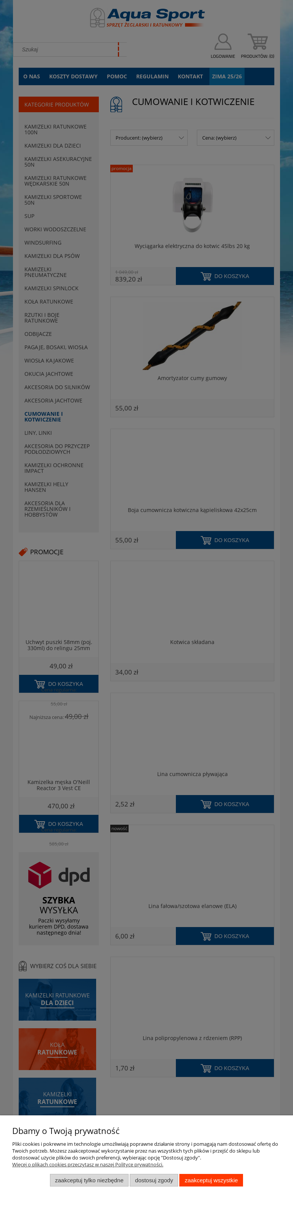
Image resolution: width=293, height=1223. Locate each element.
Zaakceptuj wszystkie (211, 1180)
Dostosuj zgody (154, 1180)
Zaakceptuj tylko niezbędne (89, 1180)
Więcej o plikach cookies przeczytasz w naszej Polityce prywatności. (87, 1164)
